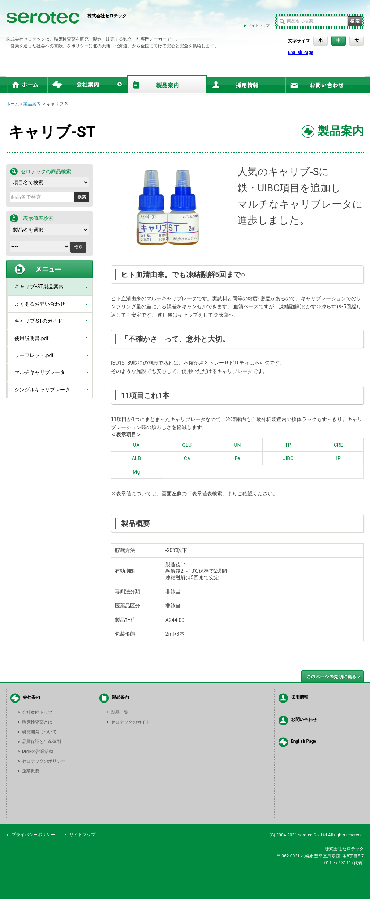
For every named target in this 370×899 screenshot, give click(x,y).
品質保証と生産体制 (41, 741)
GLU (187, 445)
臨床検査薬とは (37, 722)
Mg (136, 472)
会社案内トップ (37, 712)
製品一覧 (119, 712)
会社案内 (31, 697)
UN (237, 445)
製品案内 (32, 103)
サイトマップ (259, 25)
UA (136, 445)
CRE (338, 445)
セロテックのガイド (130, 722)
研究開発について (39, 731)
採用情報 (299, 697)
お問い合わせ (304, 719)
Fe (237, 458)
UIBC (287, 458)
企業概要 (30, 770)
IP (338, 458)
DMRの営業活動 (37, 751)
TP (288, 445)
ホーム (12, 103)
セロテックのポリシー (43, 761)
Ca (187, 458)
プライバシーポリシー (33, 834)
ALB (136, 458)
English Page (300, 52)
